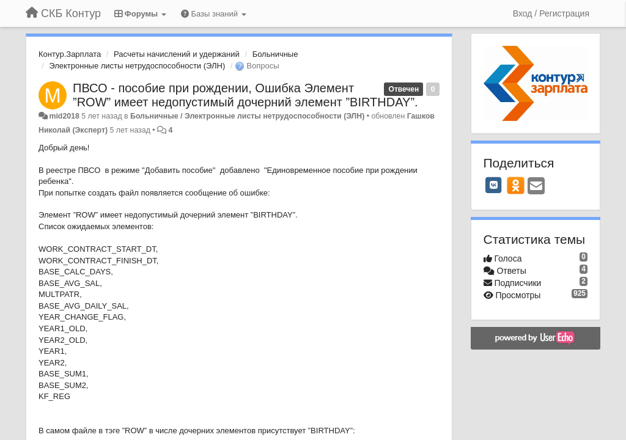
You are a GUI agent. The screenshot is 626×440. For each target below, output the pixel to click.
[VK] (494, 185)
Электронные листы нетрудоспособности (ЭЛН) (137, 65)
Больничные (275, 54)
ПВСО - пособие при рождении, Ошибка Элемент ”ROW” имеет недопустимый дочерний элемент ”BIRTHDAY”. (245, 95)
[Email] (536, 186)
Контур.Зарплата (70, 54)
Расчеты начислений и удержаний (177, 54)
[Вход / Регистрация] (551, 13)
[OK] (516, 185)
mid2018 (64, 116)
